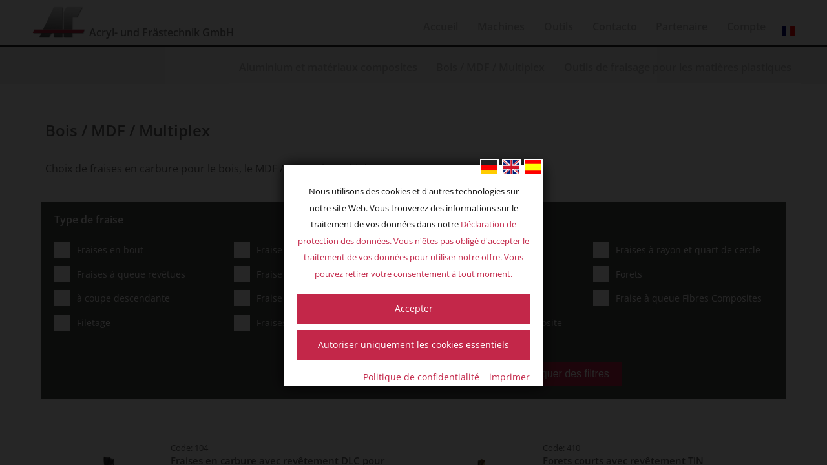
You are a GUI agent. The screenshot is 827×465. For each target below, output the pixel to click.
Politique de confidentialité (421, 377)
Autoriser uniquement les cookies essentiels (413, 344)
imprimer (509, 377)
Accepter (414, 308)
